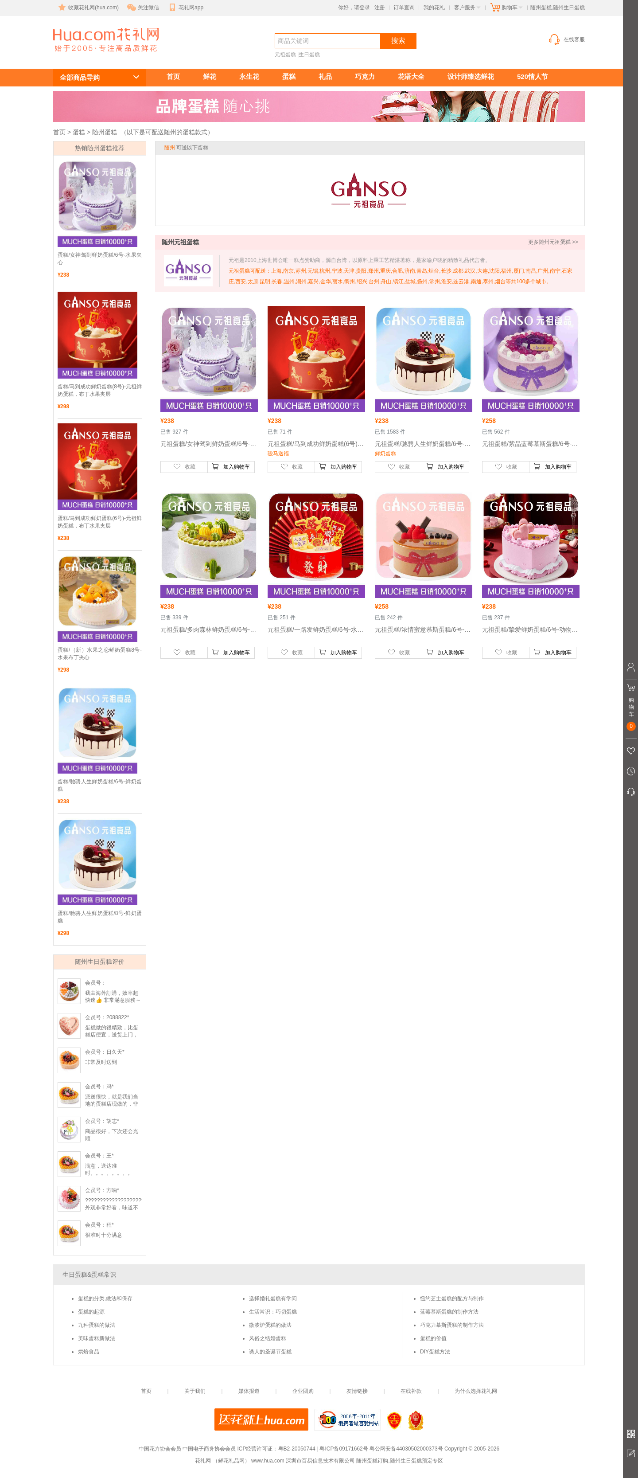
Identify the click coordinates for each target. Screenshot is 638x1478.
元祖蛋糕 (285, 54)
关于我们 (195, 1391)
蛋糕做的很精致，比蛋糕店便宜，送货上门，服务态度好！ (111, 1034)
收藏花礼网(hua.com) (88, 7)
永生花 (249, 76)
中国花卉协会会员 (160, 1449)
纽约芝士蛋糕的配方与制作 (452, 1298)
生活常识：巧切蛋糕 (273, 1312)
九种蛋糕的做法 (96, 1325)
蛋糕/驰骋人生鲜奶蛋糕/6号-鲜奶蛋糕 (100, 785)
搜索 (398, 40)
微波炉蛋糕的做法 (270, 1325)
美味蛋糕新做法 (96, 1338)
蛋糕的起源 (91, 1312)
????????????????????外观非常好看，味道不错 (114, 1207)
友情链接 (357, 1391)
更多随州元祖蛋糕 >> (553, 242)
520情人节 (532, 76)
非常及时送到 (101, 1062)
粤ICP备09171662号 (343, 1449)
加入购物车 (231, 466)
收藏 (184, 466)
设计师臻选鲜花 (470, 76)
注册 (379, 7)
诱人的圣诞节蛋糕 (270, 1352)
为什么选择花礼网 (476, 1391)
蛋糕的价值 (433, 1338)
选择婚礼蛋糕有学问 (273, 1298)
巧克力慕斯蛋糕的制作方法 (452, 1325)
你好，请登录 (354, 7)
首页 (173, 76)
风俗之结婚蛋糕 (267, 1338)
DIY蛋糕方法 (435, 1352)
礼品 (325, 76)
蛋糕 (289, 76)
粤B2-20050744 (296, 1449)
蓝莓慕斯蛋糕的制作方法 (449, 1312)
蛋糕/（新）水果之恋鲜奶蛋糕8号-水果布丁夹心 (100, 654)
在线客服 (566, 39)
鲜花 (209, 76)
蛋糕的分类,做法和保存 (105, 1298)
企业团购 (303, 1391)
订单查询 (404, 7)
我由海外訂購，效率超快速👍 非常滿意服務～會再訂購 (113, 1000)
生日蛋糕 (309, 54)
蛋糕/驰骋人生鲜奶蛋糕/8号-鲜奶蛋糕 (100, 917)
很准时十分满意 (103, 1235)
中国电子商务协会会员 (209, 1449)
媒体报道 (249, 1391)
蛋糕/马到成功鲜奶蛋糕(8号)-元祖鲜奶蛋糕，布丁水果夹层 (100, 390)
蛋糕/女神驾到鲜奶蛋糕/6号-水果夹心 (100, 259)
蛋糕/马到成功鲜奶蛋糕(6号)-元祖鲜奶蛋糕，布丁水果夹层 (100, 522)
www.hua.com (267, 1461)
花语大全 (411, 76)
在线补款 (411, 1391)
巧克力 (365, 76)
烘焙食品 (88, 1352)
